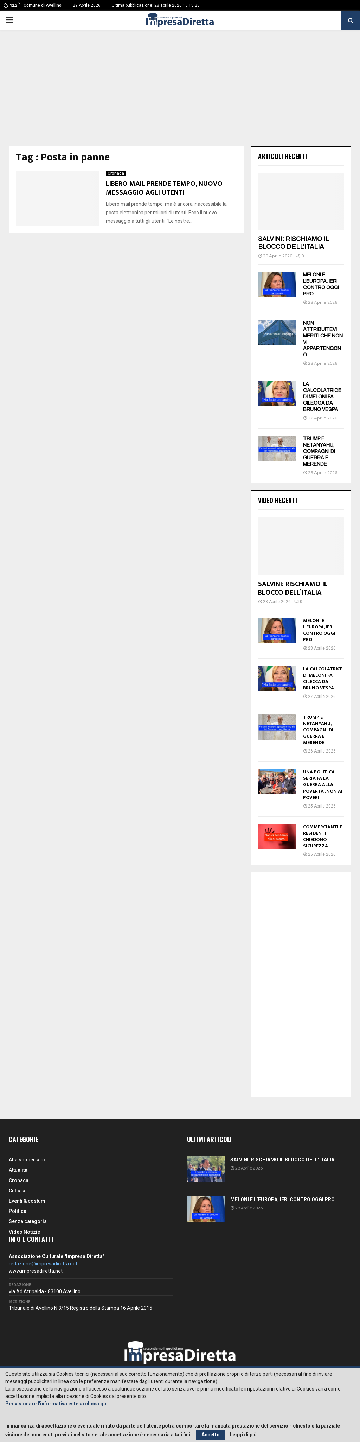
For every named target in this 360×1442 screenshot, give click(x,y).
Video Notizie (24, 1232)
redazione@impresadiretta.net (43, 1263)
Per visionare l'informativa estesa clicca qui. (57, 1403)
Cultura (17, 1191)
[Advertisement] (180, 93)
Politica (17, 1211)
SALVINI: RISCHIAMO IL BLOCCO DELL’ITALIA (293, 242)
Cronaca (116, 173)
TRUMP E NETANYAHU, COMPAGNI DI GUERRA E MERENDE (319, 451)
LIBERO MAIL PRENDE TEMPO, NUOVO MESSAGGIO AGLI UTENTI (164, 188)
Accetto (210, 1434)
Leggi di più (243, 1434)
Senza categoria (28, 1221)
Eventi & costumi (28, 1201)
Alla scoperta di (27, 1159)
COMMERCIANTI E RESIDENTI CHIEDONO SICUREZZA (322, 836)
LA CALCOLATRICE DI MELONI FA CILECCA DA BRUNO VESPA (322, 396)
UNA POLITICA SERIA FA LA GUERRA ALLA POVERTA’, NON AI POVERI (322, 784)
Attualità (18, 1170)
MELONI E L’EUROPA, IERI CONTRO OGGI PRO (319, 630)
